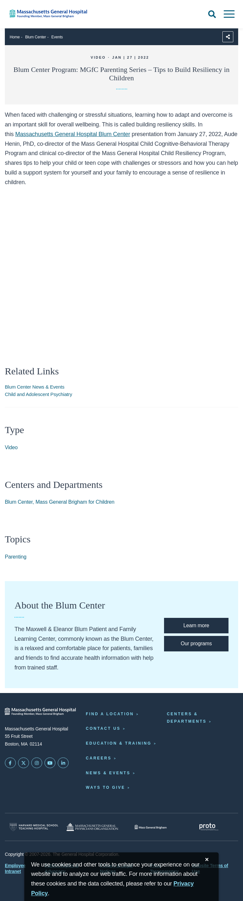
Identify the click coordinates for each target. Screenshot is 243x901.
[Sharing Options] (227, 36)
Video (11, 447)
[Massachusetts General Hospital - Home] (40, 712)
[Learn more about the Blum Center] (196, 625)
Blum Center (35, 37)
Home (15, 37)
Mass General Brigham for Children (74, 502)
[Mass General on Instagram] (36, 762)
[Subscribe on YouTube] (49, 762)
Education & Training (118, 743)
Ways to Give (105, 787)
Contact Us (103, 728)
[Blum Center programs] (196, 643)
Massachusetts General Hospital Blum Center (72, 134)
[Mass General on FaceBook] (10, 762)
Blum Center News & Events (34, 387)
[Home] (51, 14)
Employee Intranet (15, 868)
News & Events (108, 773)
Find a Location (110, 714)
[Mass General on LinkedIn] (63, 762)
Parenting (15, 556)
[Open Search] (212, 14)
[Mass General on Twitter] (23, 762)
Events (57, 37)
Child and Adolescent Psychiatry (38, 394)
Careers (99, 758)
